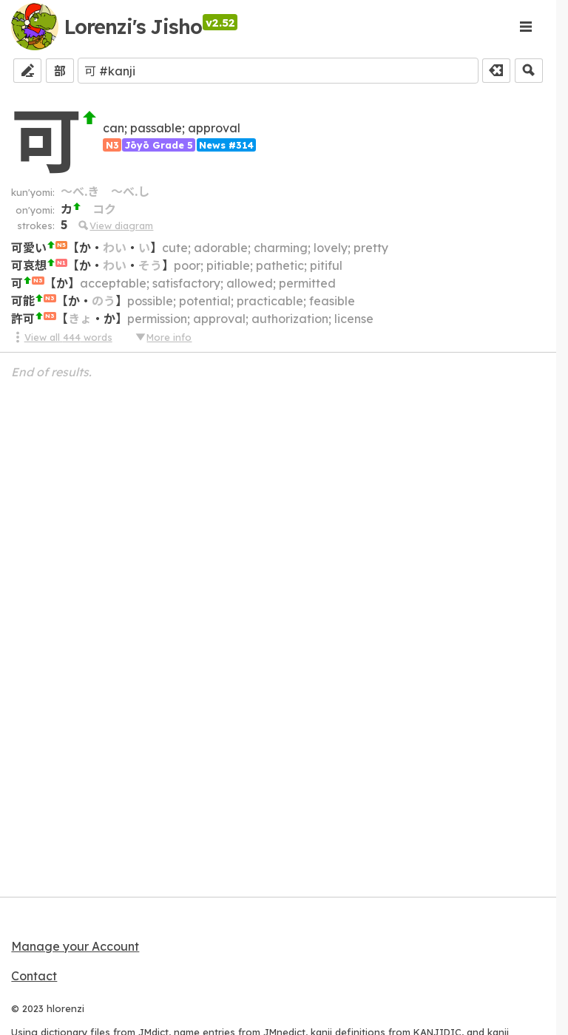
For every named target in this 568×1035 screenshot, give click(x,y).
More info (163, 337)
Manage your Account (75, 946)
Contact (34, 975)
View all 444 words (61, 337)
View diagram (115, 225)
